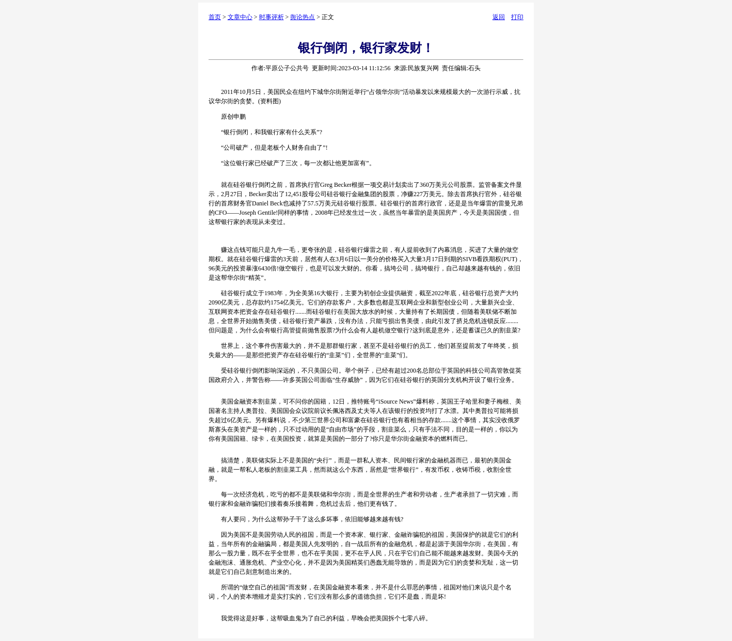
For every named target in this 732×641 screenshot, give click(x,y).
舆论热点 (302, 17)
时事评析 (271, 17)
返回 (498, 17)
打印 (517, 17)
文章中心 (240, 17)
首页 (215, 17)
